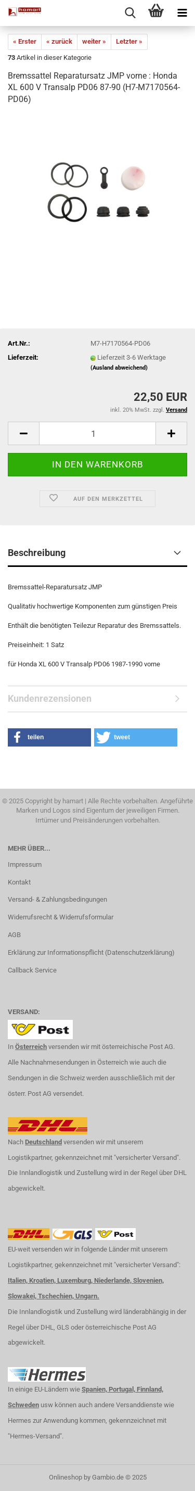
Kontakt (19, 882)
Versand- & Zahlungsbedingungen (57, 899)
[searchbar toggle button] (130, 13)
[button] (49, 737)
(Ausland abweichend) (119, 367)
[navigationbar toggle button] (182, 13)
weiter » (94, 41)
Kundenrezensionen (50, 698)
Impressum (25, 864)
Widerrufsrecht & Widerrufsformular (60, 917)
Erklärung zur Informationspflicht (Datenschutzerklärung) (91, 952)
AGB (14, 935)
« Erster (24, 41)
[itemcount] (97, 433)
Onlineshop (65, 1477)
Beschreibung (37, 552)
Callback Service (32, 970)
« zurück (59, 41)
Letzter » (129, 41)
